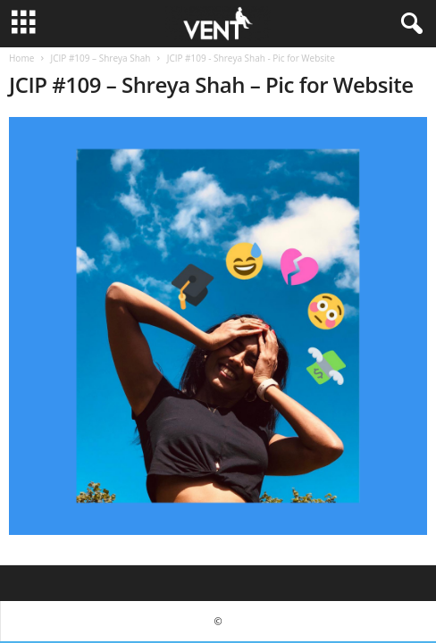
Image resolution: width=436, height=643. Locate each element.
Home (21, 58)
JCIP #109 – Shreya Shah (100, 58)
